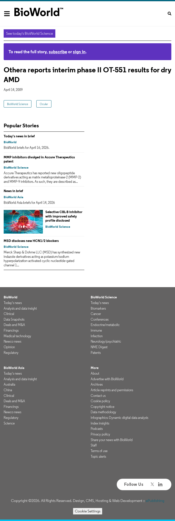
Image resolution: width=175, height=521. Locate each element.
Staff (94, 445)
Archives (97, 384)
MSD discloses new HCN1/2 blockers (31, 241)
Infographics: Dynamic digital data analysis (119, 417)
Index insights (100, 423)
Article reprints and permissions (112, 390)
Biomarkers (98, 308)
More (94, 368)
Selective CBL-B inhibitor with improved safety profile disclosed (63, 216)
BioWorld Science (17, 104)
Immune (96, 330)
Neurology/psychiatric (106, 341)
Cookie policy (100, 401)
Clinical (9, 314)
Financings (11, 330)
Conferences (99, 319)
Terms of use (99, 451)
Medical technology (17, 336)
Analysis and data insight (20, 308)
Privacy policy (100, 434)
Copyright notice (102, 406)
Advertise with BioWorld (107, 379)
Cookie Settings (87, 511)
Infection (97, 336)
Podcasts (97, 428)
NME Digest (99, 347)
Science (9, 423)
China (8, 390)
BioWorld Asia (13, 197)
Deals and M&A (14, 325)
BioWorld (10, 142)
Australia (9, 384)
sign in (79, 51)
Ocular (44, 104)
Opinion (9, 347)
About (95, 373)
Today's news (13, 303)
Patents (96, 352)
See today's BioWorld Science (29, 33)
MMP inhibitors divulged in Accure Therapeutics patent (39, 159)
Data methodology (103, 412)
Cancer (96, 314)
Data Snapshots (14, 319)
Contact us (98, 395)
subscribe (58, 51)
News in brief (13, 191)
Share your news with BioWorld (112, 440)
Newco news (12, 341)
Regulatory (11, 352)
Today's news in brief (19, 136)
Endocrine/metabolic (105, 325)
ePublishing (155, 500)
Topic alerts (98, 456)
